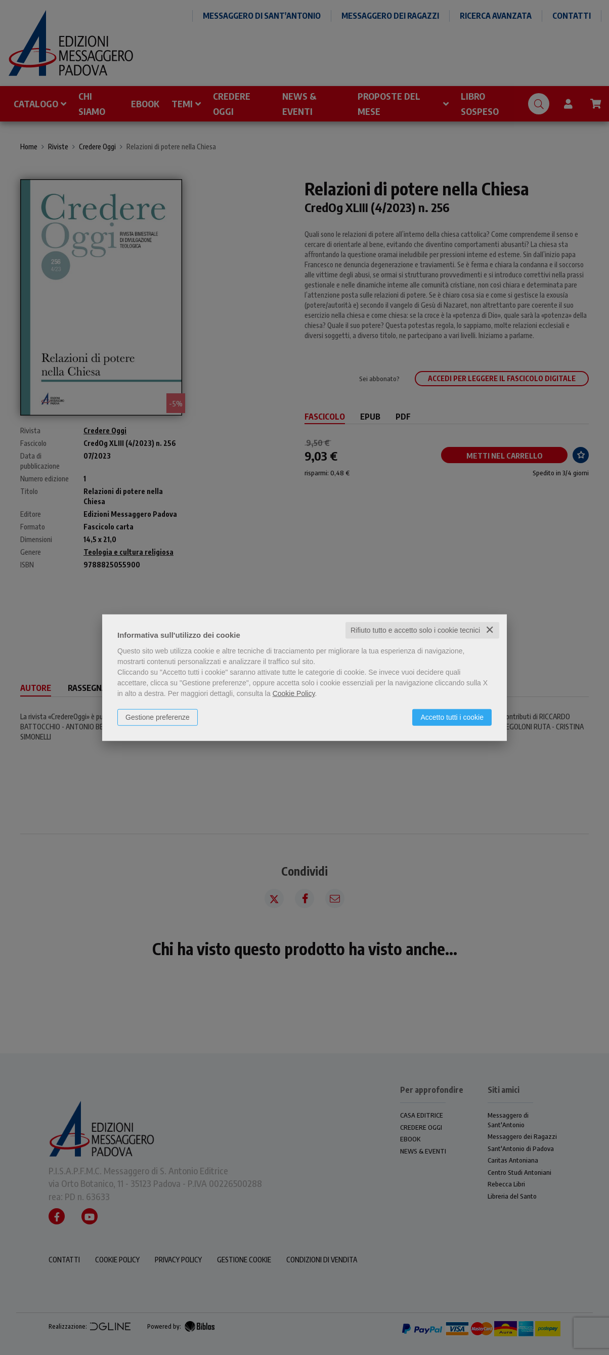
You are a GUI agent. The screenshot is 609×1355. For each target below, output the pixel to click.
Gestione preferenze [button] (157, 717)
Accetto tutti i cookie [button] (452, 717)
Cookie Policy (294, 693)
